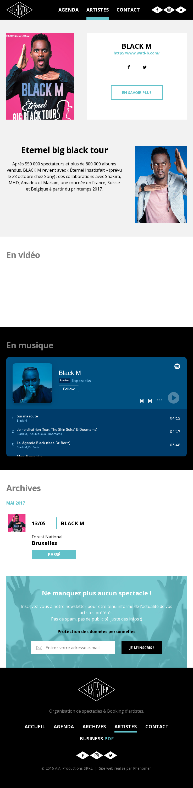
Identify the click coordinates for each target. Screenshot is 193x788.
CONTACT (128, 10)
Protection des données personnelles (96, 631)
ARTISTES (97, 10)
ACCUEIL (35, 726)
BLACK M (72, 523)
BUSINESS (97, 738)
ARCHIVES (94, 726)
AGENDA (68, 10)
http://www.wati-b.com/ (137, 53)
